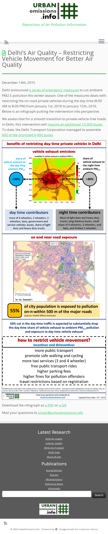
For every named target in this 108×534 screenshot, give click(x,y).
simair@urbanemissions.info (60, 412)
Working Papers (54, 479)
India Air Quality (54, 443)
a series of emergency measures (54, 90)
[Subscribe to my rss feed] (8, 42)
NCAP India (54, 452)
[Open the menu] (101, 42)
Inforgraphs (54, 488)
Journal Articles (54, 470)
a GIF (63, 405)
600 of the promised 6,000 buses (27, 135)
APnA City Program (54, 447)
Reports (54, 474)
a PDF (49, 405)
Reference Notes (54, 483)
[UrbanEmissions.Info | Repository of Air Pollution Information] (54, 11)
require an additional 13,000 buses (75, 124)
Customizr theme (88, 529)
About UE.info (54, 456)
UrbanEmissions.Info (29, 529)
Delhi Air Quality (54, 438)
